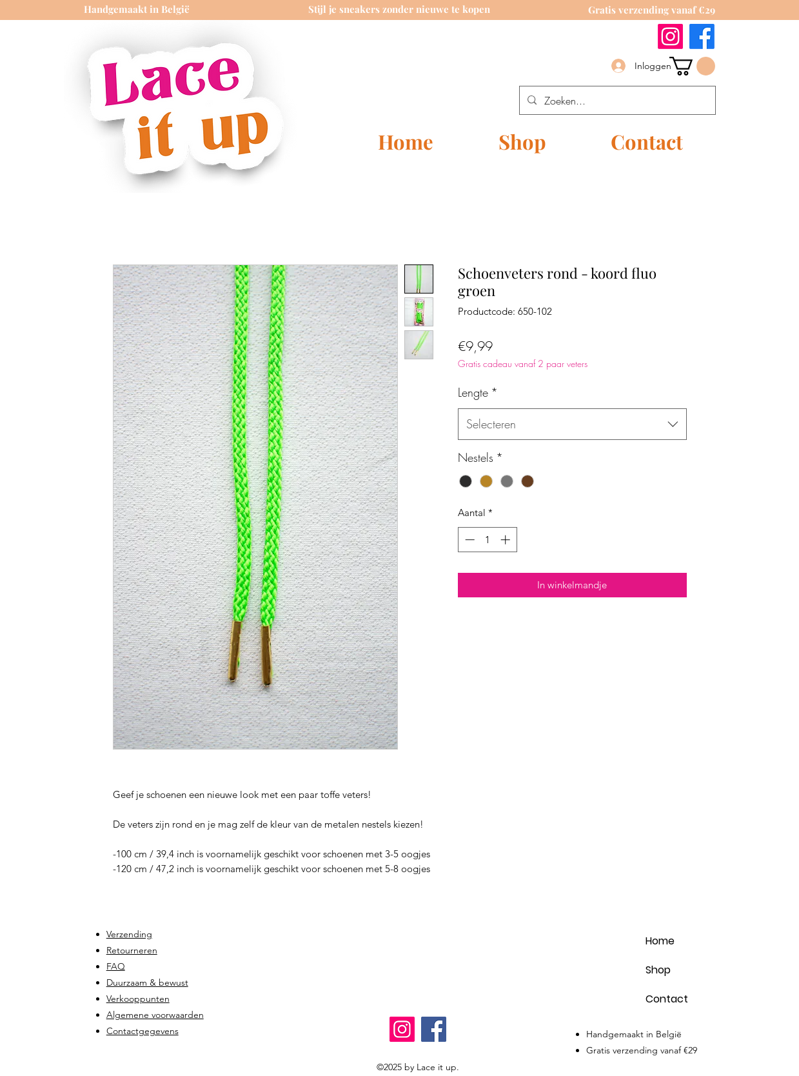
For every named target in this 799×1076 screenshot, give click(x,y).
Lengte (478, 392)
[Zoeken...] (616, 100)
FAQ (115, 966)
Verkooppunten (138, 998)
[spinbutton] (487, 540)
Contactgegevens (142, 1031)
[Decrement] (468, 540)
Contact (667, 998)
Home (660, 940)
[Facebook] (702, 36)
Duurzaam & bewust (147, 982)
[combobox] (572, 424)
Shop (658, 969)
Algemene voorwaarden (155, 1015)
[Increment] (506, 540)
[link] (692, 66)
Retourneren (131, 950)
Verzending (129, 934)
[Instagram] (670, 36)
